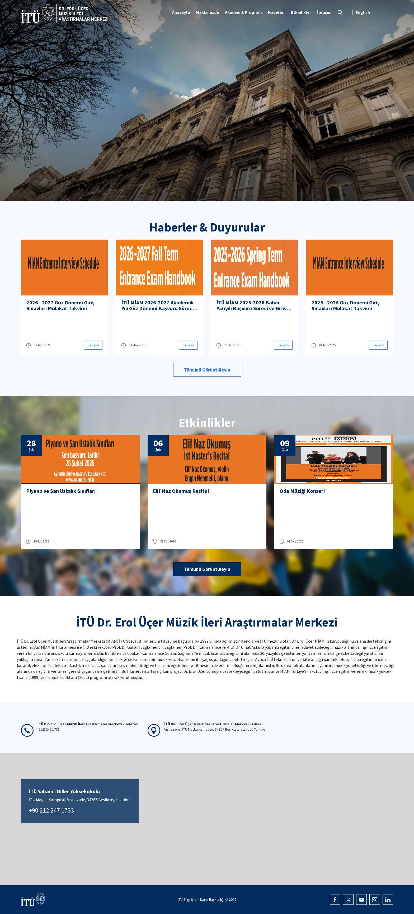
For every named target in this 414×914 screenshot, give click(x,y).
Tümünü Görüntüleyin (207, 370)
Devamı (93, 345)
